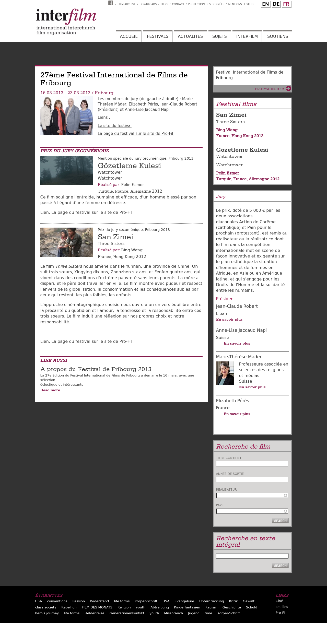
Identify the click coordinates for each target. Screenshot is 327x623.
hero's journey (47, 613)
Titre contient (229, 458)
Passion (79, 601)
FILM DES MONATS (97, 607)
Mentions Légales (241, 4)
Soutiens (277, 36)
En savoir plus (229, 319)
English (265, 3)
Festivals (157, 36)
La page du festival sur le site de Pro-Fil (136, 133)
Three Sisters (230, 121)
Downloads (148, 4)
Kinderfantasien (187, 607)
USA (38, 601)
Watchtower (229, 156)
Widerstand (99, 601)
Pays (220, 505)
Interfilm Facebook (111, 3)
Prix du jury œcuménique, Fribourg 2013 (134, 230)
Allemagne (140, 191)
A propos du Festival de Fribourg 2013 (95, 369)
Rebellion (69, 607)
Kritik (233, 601)
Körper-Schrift (146, 601)
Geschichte (232, 607)
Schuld (251, 607)
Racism (211, 607)
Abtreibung (159, 607)
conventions (57, 601)
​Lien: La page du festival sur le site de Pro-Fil (86, 212)
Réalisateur (226, 489)
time (208, 613)
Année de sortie (230, 474)
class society (45, 607)
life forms (122, 601)
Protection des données (206, 4)
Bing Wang (132, 250)
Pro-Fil (281, 613)
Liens (164, 4)
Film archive (127, 4)
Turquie (105, 191)
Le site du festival (115, 125)
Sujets (219, 36)
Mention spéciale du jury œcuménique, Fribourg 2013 (146, 158)
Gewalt (248, 601)
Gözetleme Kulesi (129, 165)
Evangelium (184, 601)
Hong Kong (124, 256)
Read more (50, 390)
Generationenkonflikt (127, 613)
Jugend (194, 613)
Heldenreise (94, 613)
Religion (124, 607)
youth (140, 607)
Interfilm (247, 36)
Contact (178, 4)
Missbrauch (173, 613)
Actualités (190, 36)
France (121, 191)
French (286, 3)
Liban (221, 313)
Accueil (128, 36)
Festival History (270, 89)
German (275, 3)
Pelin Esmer (132, 184)
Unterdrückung (211, 601)
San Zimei (115, 237)
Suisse (222, 337)
